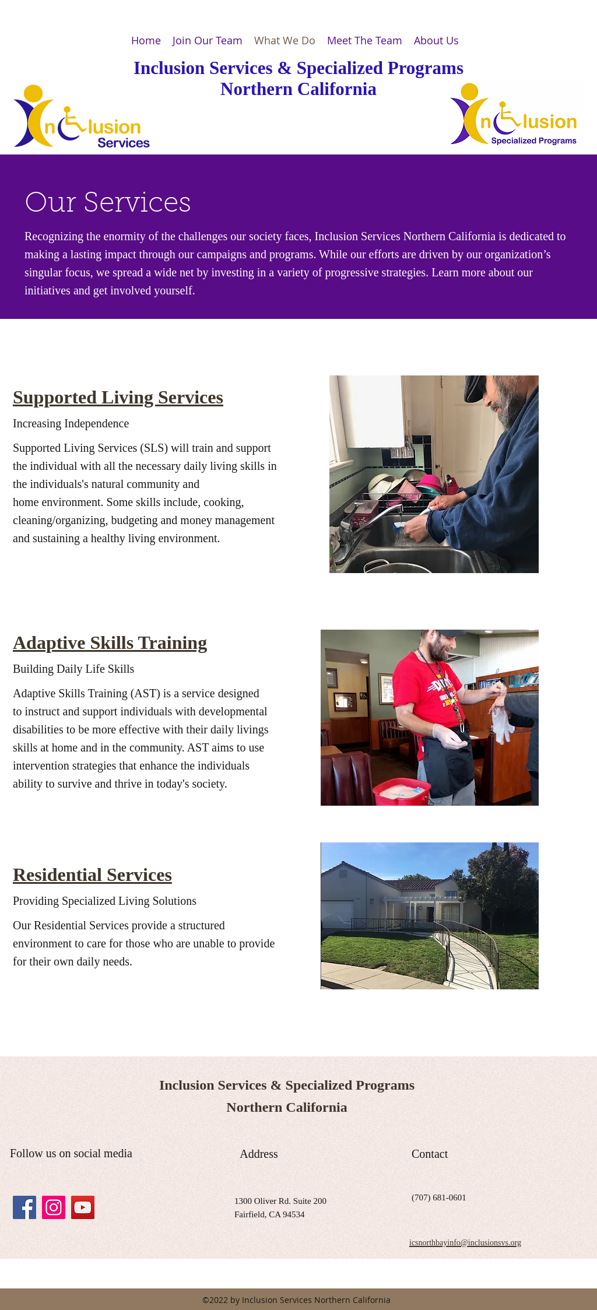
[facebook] (24, 1207)
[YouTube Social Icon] (82, 1207)
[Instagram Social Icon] (53, 1207)
